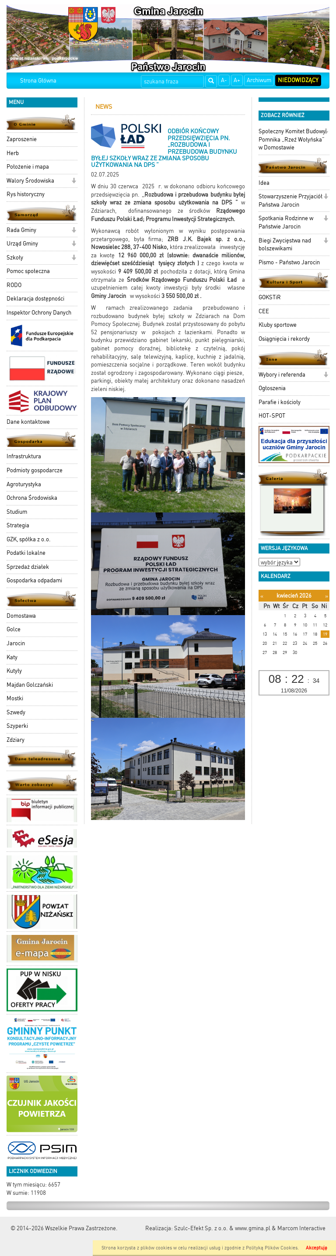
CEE (264, 311)
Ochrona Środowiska (32, 498)
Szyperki (17, 726)
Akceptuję (316, 1248)
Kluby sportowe (278, 325)
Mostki (15, 698)
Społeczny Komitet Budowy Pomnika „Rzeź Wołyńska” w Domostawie (292, 139)
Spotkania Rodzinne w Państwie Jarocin (286, 222)
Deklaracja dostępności (35, 298)
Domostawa (21, 615)
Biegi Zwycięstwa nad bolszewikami (285, 244)
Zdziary (15, 740)
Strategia (18, 525)
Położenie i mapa (28, 166)
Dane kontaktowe (28, 422)
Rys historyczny (26, 194)
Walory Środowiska (30, 180)
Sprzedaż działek (28, 567)
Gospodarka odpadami (34, 580)
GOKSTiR (270, 297)
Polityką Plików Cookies (272, 1248)
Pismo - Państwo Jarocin (289, 262)
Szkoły (15, 257)
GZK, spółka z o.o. (29, 539)
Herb (13, 153)
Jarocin (16, 643)
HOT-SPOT (272, 415)
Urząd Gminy (22, 243)
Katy (12, 657)
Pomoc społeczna (28, 271)
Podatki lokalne (26, 553)
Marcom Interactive (301, 1228)
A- (224, 80)
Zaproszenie (22, 139)
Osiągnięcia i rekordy (284, 339)
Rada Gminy (21, 230)
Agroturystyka (24, 484)
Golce (14, 629)
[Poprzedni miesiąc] (261, 596)
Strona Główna (38, 80)
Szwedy (16, 712)
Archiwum (259, 80)
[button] (73, 181)
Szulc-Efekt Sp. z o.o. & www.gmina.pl (222, 1228)
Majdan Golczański (30, 685)
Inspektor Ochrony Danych (39, 312)
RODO (14, 285)
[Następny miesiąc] (326, 596)
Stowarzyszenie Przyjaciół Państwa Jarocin (290, 200)
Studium (17, 512)
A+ (237, 80)
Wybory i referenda (282, 374)
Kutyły (14, 671)
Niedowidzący (298, 80)
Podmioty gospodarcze (35, 470)
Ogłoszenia (272, 388)
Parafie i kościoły (280, 402)
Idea (264, 183)
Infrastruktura (24, 456)
